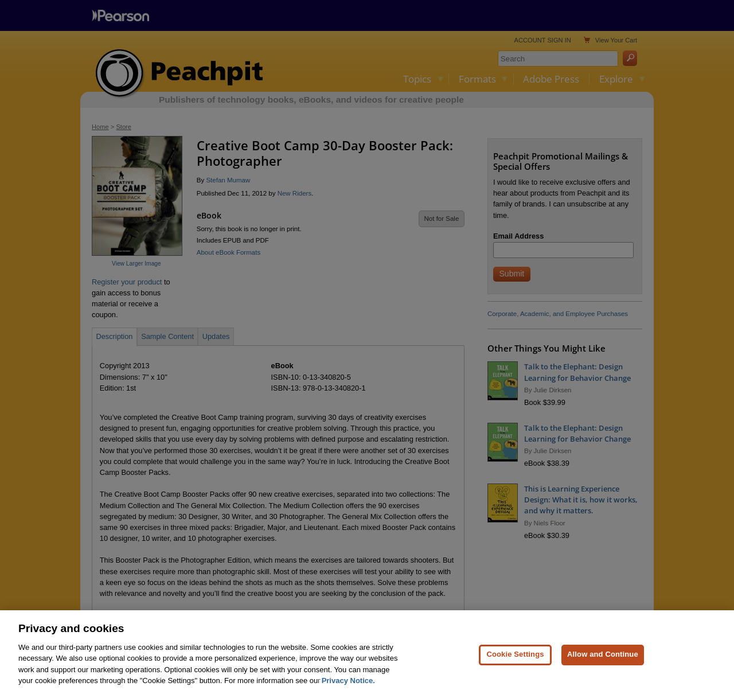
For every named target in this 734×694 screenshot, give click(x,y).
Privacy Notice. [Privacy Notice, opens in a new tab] (348, 685)
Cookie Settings (515, 659)
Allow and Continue (602, 659)
